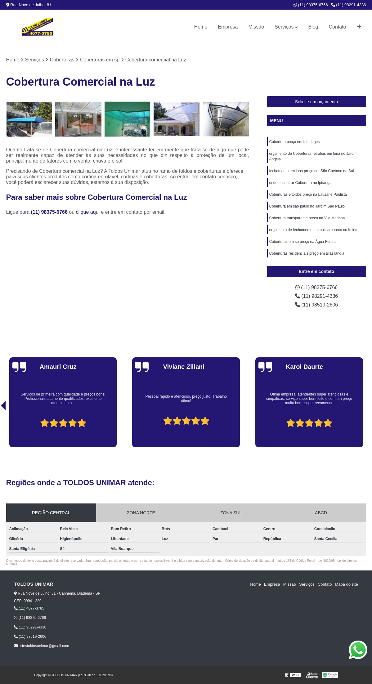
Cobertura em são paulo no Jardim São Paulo (307, 206)
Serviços (284, 26)
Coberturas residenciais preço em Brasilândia (306, 253)
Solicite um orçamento (316, 101)
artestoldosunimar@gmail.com (41, 646)
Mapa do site (346, 584)
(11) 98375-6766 (311, 4)
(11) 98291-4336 (348, 4)
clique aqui (88, 212)
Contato (337, 26)
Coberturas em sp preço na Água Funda (302, 241)
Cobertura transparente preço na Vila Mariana (307, 218)
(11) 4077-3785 (29, 608)
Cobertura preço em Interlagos (294, 142)
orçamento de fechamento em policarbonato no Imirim (313, 230)
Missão (256, 26)
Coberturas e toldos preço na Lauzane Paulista (308, 194)
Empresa (228, 26)
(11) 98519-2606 (316, 304)
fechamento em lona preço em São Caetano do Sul (311, 171)
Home (201, 26)
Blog (313, 26)
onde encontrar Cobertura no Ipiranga (300, 183)
